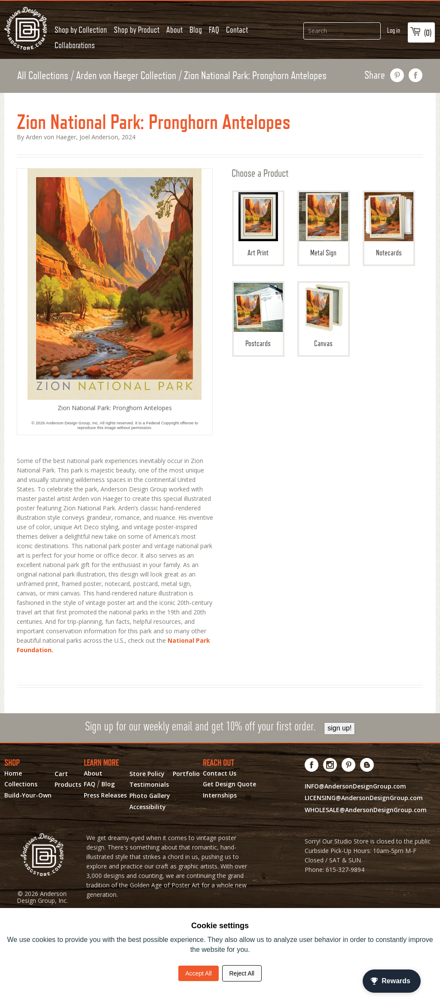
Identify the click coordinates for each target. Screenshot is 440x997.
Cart (61, 774)
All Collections (42, 75)
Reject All (241, 973)
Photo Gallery (149, 796)
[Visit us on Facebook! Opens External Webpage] (312, 765)
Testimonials (149, 785)
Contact (237, 30)
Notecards (388, 224)
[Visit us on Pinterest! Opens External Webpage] (349, 765)
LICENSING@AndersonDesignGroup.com (364, 798)
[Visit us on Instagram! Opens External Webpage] (330, 765)
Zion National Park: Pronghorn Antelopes (255, 75)
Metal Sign (323, 224)
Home (13, 773)
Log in (393, 30)
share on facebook (416, 75)
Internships (220, 795)
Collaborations (75, 45)
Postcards (258, 315)
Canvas (323, 315)
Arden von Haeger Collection (126, 75)
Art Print (258, 224)
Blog (195, 30)
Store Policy (147, 774)
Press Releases (105, 795)
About (174, 30)
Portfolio (186, 774)
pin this (397, 75)
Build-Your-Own (28, 795)
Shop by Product (136, 30)
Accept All (198, 973)
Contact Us (219, 773)
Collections (20, 784)
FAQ (214, 30)
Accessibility (147, 807)
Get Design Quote (229, 784)
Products (68, 785)
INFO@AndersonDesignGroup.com (355, 786)
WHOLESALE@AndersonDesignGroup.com (366, 810)
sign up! (339, 728)
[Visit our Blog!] (367, 765)
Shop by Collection (81, 30)
